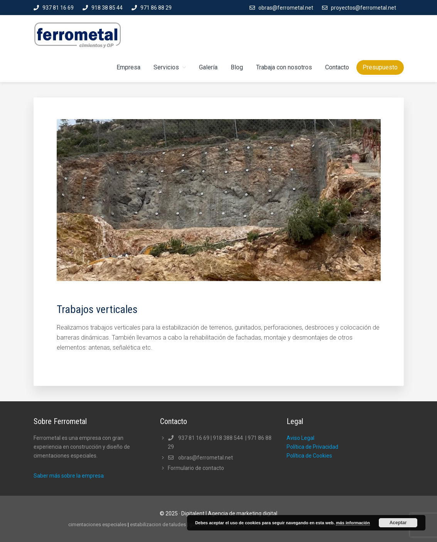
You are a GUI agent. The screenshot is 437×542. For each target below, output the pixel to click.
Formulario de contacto (196, 468)
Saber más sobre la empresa (69, 476)
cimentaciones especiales (97, 524)
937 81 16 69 (58, 8)
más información (353, 522)
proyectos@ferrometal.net (363, 8)
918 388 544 (228, 438)
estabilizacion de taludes (158, 524)
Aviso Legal (300, 438)
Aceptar (398, 522)
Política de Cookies (309, 456)
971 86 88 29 (156, 8)
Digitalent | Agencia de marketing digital (229, 513)
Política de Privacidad (312, 447)
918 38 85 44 (107, 8)
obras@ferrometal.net (285, 8)
